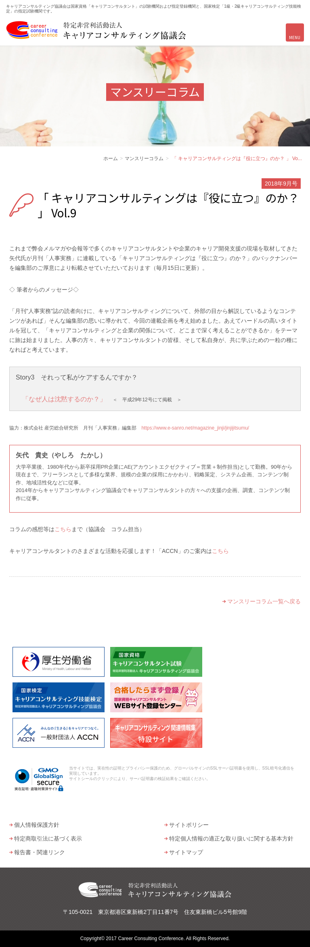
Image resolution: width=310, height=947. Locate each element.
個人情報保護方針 (36, 825)
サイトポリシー (189, 825)
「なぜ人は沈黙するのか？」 (64, 399)
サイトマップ (186, 852)
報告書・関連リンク (39, 852)
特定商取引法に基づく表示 (48, 838)
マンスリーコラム (144, 158)
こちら (62, 529)
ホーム (110, 158)
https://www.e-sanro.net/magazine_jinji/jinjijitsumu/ (195, 428)
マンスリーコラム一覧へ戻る (264, 601)
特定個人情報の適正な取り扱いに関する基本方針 (231, 838)
